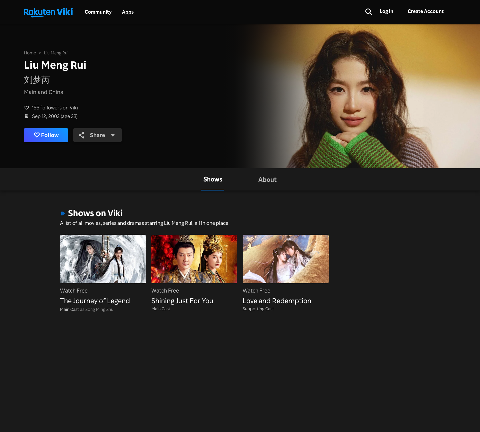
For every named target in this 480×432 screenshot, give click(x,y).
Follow (46, 135)
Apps (128, 12)
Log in (386, 11)
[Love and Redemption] (286, 270)
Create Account (426, 11)
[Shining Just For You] (194, 270)
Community (98, 12)
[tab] (212, 179)
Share (98, 134)
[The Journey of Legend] (103, 270)
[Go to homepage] (48, 12)
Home (30, 52)
